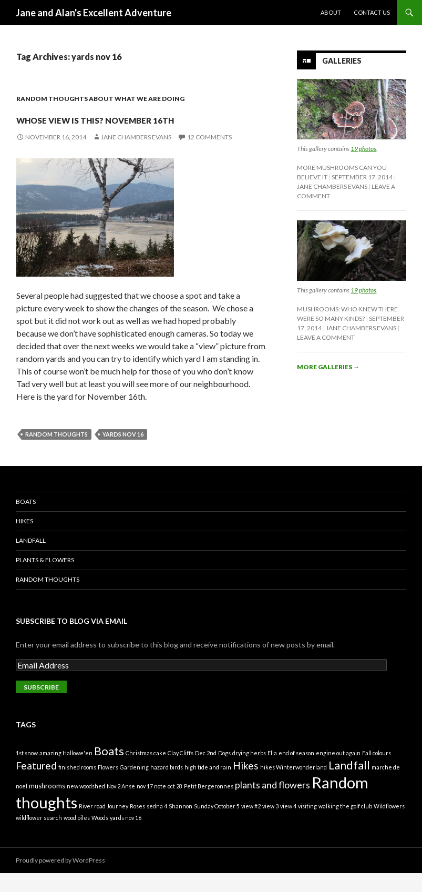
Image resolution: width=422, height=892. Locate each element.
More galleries (328, 367)
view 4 (288, 825)
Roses (137, 825)
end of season (296, 771)
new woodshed (86, 805)
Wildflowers (389, 825)
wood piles (77, 836)
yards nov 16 (122, 453)
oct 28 (175, 805)
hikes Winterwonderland (293, 786)
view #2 (251, 825)
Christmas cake (146, 771)
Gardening (134, 786)
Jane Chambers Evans (136, 156)
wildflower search (39, 836)
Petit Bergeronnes (208, 805)
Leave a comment (326, 337)
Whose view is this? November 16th (103, 126)
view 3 (270, 825)
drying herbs (249, 771)
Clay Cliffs (180, 771)
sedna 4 (157, 825)
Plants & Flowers (45, 579)
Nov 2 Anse (121, 805)
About (331, 12)
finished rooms (77, 786)
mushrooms (47, 804)
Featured (36, 784)
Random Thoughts (47, 598)
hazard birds (166, 786)
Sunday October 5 (217, 825)
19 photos (363, 149)
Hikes (24, 540)
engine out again (338, 771)
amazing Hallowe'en (65, 771)
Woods (99, 836)
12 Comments (209, 156)
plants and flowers (272, 803)
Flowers (108, 786)
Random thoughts (56, 453)
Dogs (224, 771)
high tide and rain (207, 786)
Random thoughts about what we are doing (100, 99)
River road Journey (103, 825)
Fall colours (376, 771)
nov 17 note (151, 805)
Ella (272, 771)
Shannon (180, 825)
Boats (26, 520)
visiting (307, 825)
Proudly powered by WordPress (60, 879)
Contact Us (372, 12)
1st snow (27, 771)
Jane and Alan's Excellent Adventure (93, 12)
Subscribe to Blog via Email (71, 639)
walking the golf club (345, 825)
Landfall (31, 559)
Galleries (342, 60)
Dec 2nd (206, 771)
